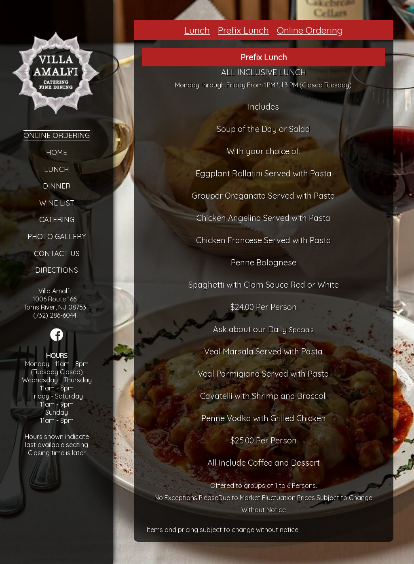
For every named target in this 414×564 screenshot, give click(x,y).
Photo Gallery (56, 236)
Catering (56, 219)
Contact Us (57, 253)
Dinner (56, 186)
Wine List (56, 203)
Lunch (56, 169)
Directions (56, 270)
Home (56, 152)
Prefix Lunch (243, 30)
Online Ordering (56, 135)
